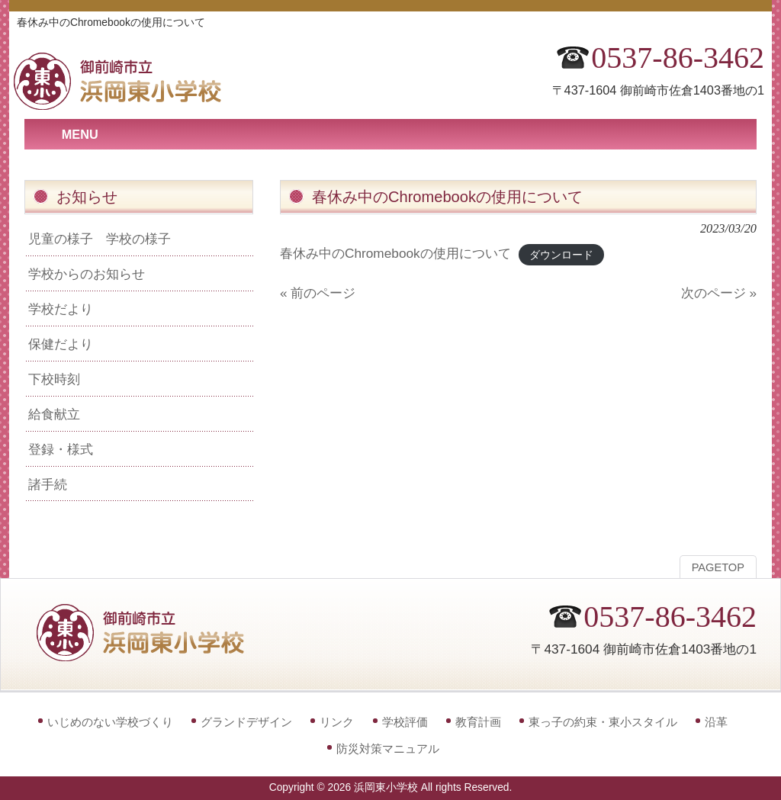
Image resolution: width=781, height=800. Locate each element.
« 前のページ (317, 292)
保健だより (60, 344)
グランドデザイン (246, 721)
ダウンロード (561, 254)
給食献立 (54, 414)
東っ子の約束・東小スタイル (603, 721)
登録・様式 (60, 449)
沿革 (716, 721)
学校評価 (405, 721)
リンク (337, 721)
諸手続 (47, 484)
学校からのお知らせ (86, 273)
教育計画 (478, 721)
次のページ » (719, 292)
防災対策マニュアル (387, 748)
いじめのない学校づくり (110, 721)
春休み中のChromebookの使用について (395, 253)
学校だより (60, 308)
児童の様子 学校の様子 (99, 238)
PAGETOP (718, 567)
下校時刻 (54, 379)
